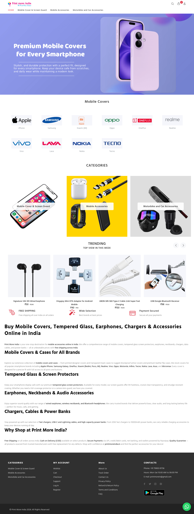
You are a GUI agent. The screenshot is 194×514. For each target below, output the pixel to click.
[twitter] (150, 484)
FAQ (100, 494)
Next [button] (183, 245)
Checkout (57, 477)
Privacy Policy (105, 481)
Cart (55, 473)
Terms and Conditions (108, 490)
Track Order (104, 473)
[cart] (178, 4)
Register (56, 490)
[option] (29, 277)
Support (56, 481)
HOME (11, 10)
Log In (56, 485)
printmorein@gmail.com (160, 477)
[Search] (173, 4)
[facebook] (144, 484)
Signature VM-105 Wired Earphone (29, 301)
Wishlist (56, 468)
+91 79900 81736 (157, 468)
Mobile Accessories (59, 10)
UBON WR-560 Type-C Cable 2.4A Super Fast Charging (119, 303)
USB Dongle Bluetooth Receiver (164, 301)
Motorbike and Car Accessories (88, 10)
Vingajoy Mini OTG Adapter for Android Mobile (74, 303)
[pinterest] (161, 484)
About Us (103, 468)
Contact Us (103, 477)
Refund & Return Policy (109, 485)
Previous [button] (176, 245)
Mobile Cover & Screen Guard (32, 10)
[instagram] (155, 484)
